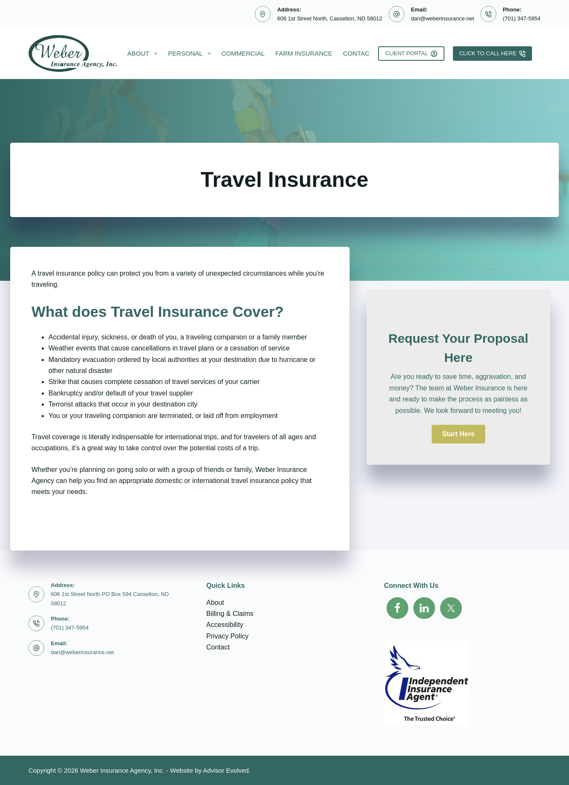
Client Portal (411, 53)
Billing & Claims (229, 613)
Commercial (243, 53)
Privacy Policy (227, 636)
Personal (191, 53)
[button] (458, 434)
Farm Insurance (303, 53)
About (144, 53)
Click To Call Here (492, 53)
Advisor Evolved (226, 770)
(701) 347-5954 (522, 18)
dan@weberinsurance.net (442, 18)
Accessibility (224, 624)
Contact (364, 53)
